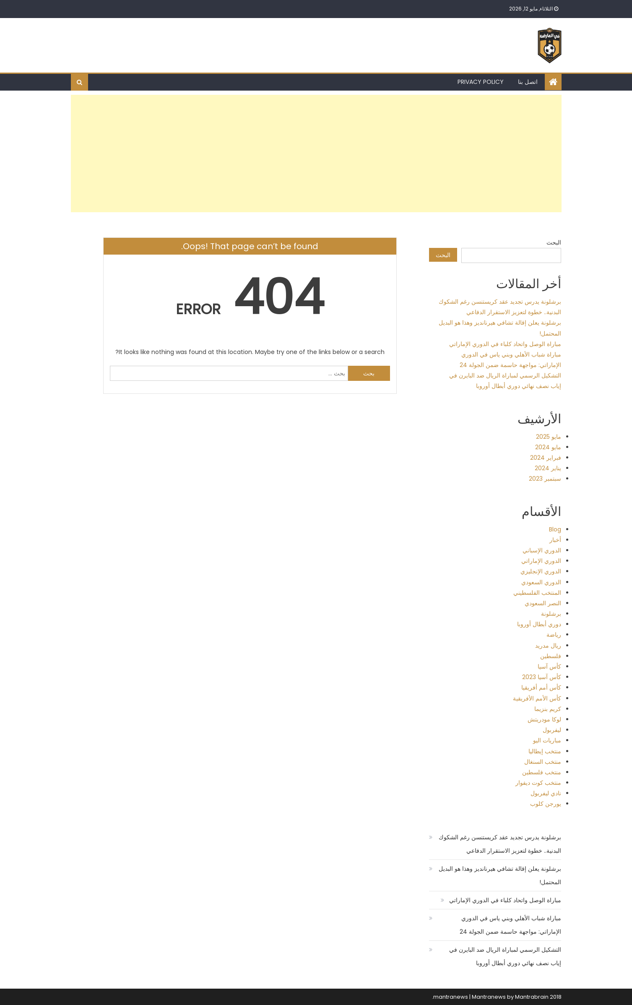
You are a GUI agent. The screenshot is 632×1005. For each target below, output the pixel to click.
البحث (553, 242)
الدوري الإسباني (542, 550)
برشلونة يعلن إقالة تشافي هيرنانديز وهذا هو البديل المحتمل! (500, 875)
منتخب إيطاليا (544, 751)
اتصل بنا (528, 82)
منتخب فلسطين (541, 772)
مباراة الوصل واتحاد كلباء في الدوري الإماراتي (505, 344)
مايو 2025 (548, 436)
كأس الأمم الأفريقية (537, 698)
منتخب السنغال (542, 762)
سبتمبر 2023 (545, 478)
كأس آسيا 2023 (541, 677)
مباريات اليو (547, 740)
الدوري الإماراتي (541, 561)
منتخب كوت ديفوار (538, 782)
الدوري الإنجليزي (540, 571)
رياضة (553, 634)
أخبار (555, 540)
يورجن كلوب (545, 803)
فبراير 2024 (545, 457)
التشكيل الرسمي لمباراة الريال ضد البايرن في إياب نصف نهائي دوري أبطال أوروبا (505, 956)
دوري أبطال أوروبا (539, 624)
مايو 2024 (548, 447)
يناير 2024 (548, 468)
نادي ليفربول (546, 793)
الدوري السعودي (541, 582)
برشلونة (551, 613)
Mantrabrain (532, 997)
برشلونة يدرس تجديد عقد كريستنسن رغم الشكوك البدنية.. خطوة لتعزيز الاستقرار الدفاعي (500, 844)
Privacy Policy (481, 82)
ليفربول (552, 730)
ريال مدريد (548, 645)
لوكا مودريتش (544, 719)
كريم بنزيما (547, 709)
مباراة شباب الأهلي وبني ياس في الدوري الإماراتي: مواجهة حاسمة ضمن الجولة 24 (510, 925)
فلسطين (550, 656)
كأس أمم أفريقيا (541, 687)
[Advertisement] (316, 153)
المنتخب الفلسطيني (537, 592)
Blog (555, 529)
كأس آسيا (549, 666)
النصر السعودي (543, 603)
